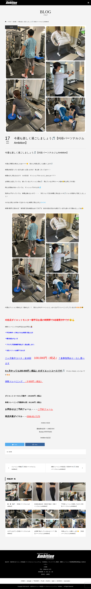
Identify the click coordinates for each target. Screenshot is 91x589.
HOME (23, 581)
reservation (67, 581)
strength (29, 581)
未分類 (11, 27)
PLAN (42, 581)
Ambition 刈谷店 (45, 423)
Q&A (53, 581)
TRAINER (36, 581)
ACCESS (59, 581)
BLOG (48, 581)
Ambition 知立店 (45, 437)
